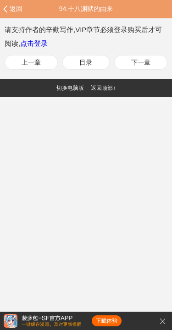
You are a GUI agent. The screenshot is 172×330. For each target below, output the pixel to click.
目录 (85, 62)
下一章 (140, 62)
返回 (16, 8)
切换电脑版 (70, 88)
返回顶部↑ (103, 88)
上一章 (31, 62)
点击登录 (34, 43)
